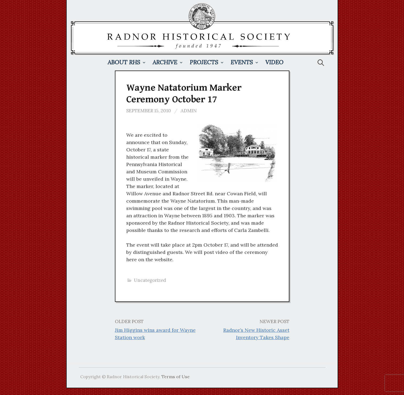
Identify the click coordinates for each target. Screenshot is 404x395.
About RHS (124, 62)
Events (242, 62)
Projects (204, 62)
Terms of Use (175, 376)
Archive (165, 62)
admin (189, 111)
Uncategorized (150, 280)
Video (274, 62)
